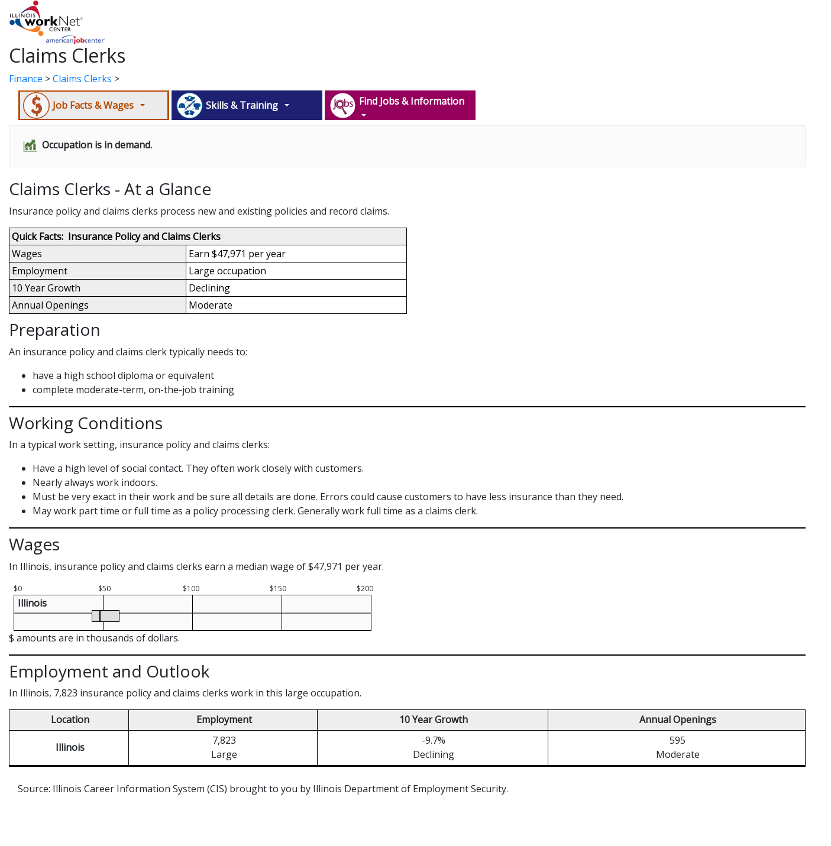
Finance (26, 78)
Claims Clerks (82, 78)
